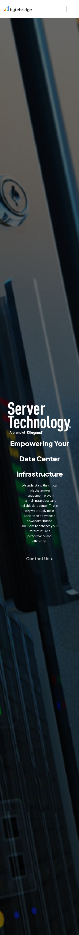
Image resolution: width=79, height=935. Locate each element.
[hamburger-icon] (71, 9)
